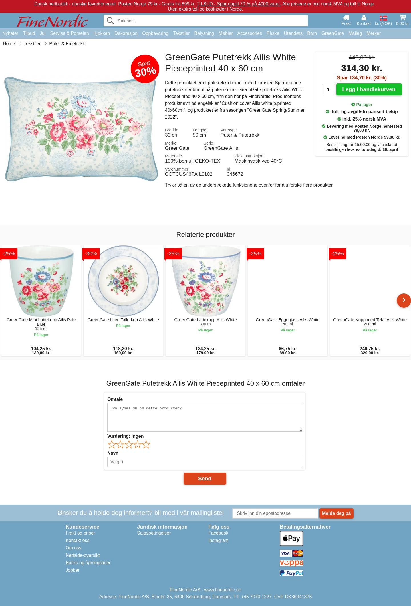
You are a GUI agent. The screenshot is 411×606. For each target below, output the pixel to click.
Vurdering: (125, 436)
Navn (112, 453)
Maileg (355, 33)
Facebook (218, 533)
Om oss (73, 547)
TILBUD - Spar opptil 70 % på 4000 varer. (239, 3)
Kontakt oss (78, 540)
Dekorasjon (126, 33)
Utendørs (293, 33)
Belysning (204, 33)
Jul (42, 33)
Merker (373, 33)
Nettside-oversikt (83, 555)
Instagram (218, 540)
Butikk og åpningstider (88, 562)
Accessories (249, 33)
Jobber (73, 570)
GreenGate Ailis (221, 148)
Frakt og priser (80, 533)
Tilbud (29, 33)
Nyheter (10, 33)
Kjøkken (102, 33)
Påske (273, 33)
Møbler (226, 33)
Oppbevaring (155, 33)
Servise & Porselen (69, 33)
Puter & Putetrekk (240, 135)
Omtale (115, 399)
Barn (312, 33)
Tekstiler (181, 33)
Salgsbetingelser (154, 533)
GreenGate (332, 33)
